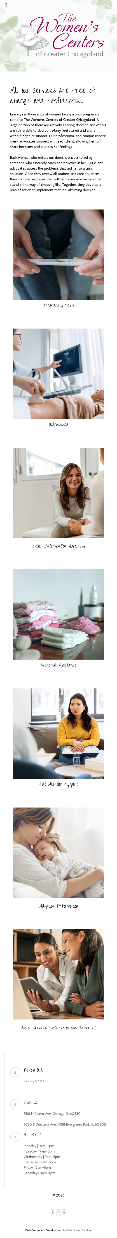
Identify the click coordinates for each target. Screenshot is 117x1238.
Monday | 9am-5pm (39, 1146)
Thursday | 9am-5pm (40, 1162)
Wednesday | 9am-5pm (42, 1157)
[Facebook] (53, 1212)
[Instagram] (58, 1212)
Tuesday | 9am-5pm (39, 1151)
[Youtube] (64, 1212)
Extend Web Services (79, 1230)
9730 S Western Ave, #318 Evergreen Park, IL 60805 (65, 1124)
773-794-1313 (34, 1081)
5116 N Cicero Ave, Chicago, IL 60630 (52, 1113)
